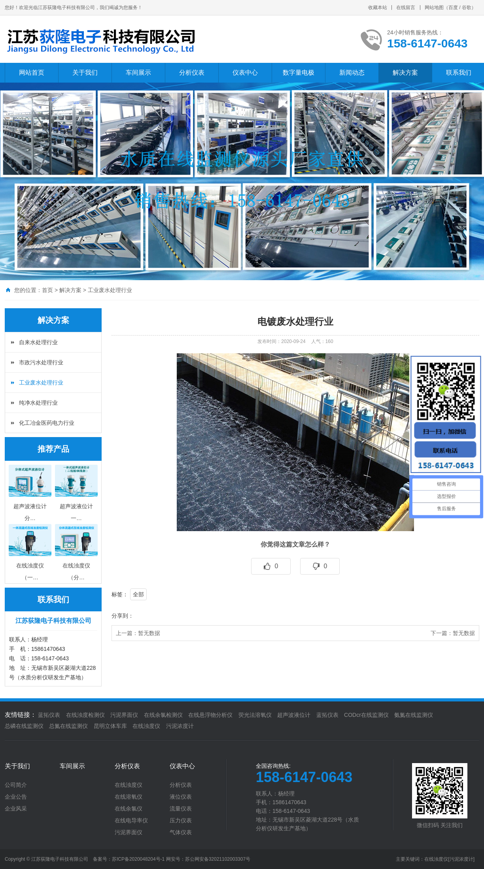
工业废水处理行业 (110, 290)
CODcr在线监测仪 (366, 715)
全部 (138, 594)
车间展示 (138, 72)
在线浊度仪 (146, 726)
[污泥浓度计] (461, 859)
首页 (47, 290)
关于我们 (85, 72)
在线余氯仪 (128, 808)
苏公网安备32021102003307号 (217, 859)
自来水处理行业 (38, 342)
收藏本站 (377, 7)
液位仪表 (181, 796)
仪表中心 (245, 72)
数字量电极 (298, 72)
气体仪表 (181, 832)
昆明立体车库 (110, 726)
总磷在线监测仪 (24, 726)
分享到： (123, 616)
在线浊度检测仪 (85, 715)
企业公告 (16, 796)
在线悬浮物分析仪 (210, 715)
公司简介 (16, 785)
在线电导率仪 (131, 820)
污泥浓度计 (180, 726)
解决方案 (405, 72)
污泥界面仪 (124, 715)
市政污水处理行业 (41, 362)
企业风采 (16, 808)
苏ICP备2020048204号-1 (138, 859)
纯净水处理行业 (38, 403)
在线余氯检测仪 (163, 715)
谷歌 (466, 7)
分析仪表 (191, 72)
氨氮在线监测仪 (413, 715)
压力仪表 (181, 820)
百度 (453, 7)
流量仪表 (181, 808)
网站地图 (434, 7)
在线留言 (405, 7)
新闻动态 (352, 72)
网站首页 (31, 72)
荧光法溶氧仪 (255, 715)
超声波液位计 (293, 715)
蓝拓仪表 (49, 715)
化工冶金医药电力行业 (46, 423)
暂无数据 (149, 633)
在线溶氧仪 (128, 796)
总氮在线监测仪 (68, 726)
